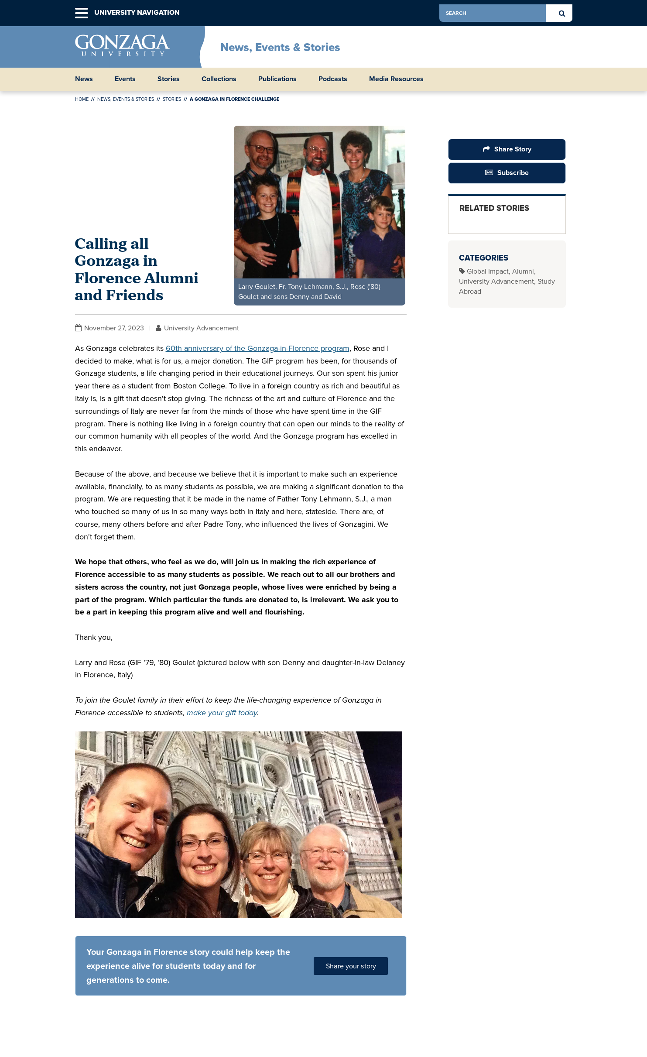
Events (125, 79)
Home (82, 99)
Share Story (512, 149)
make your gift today (222, 712)
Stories (168, 79)
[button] (81, 13)
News (84, 79)
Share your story (351, 966)
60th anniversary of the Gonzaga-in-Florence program (257, 348)
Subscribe (513, 173)
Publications (277, 79)
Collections (219, 79)
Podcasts (332, 79)
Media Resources (396, 79)
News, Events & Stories (280, 47)
